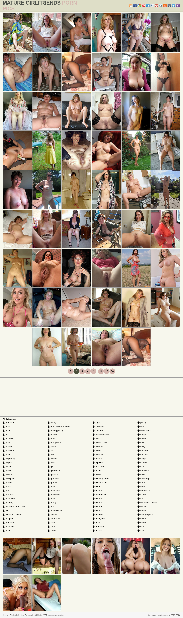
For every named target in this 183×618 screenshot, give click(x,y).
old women (100, 482)
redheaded (144, 430)
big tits (7, 462)
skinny (142, 462)
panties (98, 514)
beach (7, 446)
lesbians (98, 426)
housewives (55, 510)
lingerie (98, 430)
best (6, 454)
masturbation (101, 434)
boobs (7, 482)
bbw (6, 442)
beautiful (8, 450)
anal (6, 426)
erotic (52, 438)
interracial (54, 518)
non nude (99, 466)
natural (97, 458)
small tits (143, 470)
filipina (52, 458)
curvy (52, 422)
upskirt (142, 506)
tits (140, 498)
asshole (8, 438)
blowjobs (9, 478)
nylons (97, 474)
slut (141, 466)
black (7, 470)
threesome (144, 490)
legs (96, 422)
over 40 (98, 498)
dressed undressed (59, 426)
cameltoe (9, 498)
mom (97, 450)
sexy (141, 446)
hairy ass (54, 490)
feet (51, 454)
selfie (142, 438)
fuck (51, 462)
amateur (8, 422)
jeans (52, 522)
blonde (8, 474)
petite (97, 522)
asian (7, 430)
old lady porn (101, 478)
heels (52, 498)
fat (50, 450)
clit (5, 510)
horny (52, 502)
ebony (52, 434)
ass (6, 434)
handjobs (54, 494)
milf (96, 438)
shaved (143, 450)
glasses (53, 474)
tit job (142, 494)
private (97, 530)
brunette (8, 494)
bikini (7, 466)
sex (141, 442)
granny (53, 482)
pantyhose (99, 518)
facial (52, 446)
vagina (142, 510)
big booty (9, 458)
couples (8, 518)
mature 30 (99, 494)
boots (7, 486)
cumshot (8, 526)
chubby (8, 502)
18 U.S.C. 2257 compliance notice (48, 615)
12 (101, 371)
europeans (54, 442)
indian (52, 514)
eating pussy (55, 430)
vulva (142, 518)
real (141, 426)
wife (141, 526)
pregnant (99, 526)
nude (97, 470)
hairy (52, 486)
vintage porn (145, 514)
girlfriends (54, 470)
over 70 (98, 510)
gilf (51, 466)
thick (141, 486)
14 (112, 371)
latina (52, 530)
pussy (142, 422)
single (142, 458)
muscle (98, 454)
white (142, 522)
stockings (144, 478)
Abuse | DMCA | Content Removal (18, 615)
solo (141, 474)
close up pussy (12, 514)
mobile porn (100, 442)
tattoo (142, 482)
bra (6, 490)
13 (106, 371)
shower (143, 454)
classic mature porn (14, 506)
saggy (142, 434)
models (98, 446)
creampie (9, 522)
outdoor (98, 490)
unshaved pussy (147, 502)
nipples (98, 462)
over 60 (98, 506)
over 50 (98, 502)
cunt (6, 530)
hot (51, 506)
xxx (141, 530)
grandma (54, 478)
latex (51, 526)
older (97, 486)
